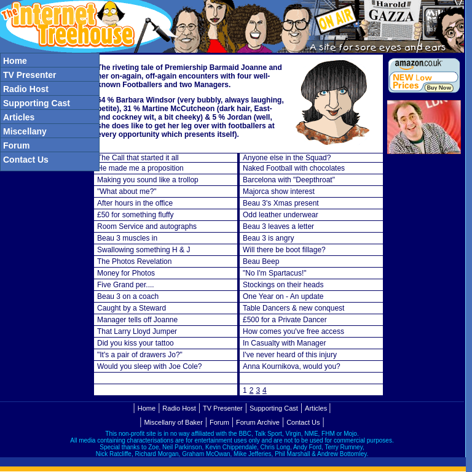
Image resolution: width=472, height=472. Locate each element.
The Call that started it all (138, 157)
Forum (219, 422)
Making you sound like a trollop (148, 180)
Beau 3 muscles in (127, 238)
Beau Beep (261, 261)
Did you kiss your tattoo (135, 343)
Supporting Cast (274, 408)
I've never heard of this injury (290, 354)
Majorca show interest (279, 191)
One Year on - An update (283, 296)
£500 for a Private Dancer (285, 319)
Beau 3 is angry (268, 238)
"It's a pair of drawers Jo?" (140, 354)
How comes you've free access (293, 331)
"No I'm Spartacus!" (275, 273)
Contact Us (303, 422)
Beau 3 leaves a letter (278, 226)
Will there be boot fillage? (284, 250)
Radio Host (178, 408)
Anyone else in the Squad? (287, 157)
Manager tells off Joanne (137, 319)
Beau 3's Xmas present (281, 203)
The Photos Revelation (134, 261)
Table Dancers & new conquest (293, 308)
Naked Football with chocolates (294, 168)
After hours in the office (135, 203)
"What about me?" (127, 191)
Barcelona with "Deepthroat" (289, 180)
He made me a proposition (140, 168)
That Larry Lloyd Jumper (137, 331)
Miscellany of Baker (173, 422)
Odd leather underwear (280, 215)
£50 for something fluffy (135, 215)
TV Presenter (223, 408)
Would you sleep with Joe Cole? (149, 366)
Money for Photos (126, 273)
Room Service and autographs (147, 226)
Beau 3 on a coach (128, 296)
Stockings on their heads (283, 284)
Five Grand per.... (125, 284)
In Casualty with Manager (284, 343)
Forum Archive (258, 422)
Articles (316, 408)
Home (146, 408)
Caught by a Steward (131, 308)
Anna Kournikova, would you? (291, 366)
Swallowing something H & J (143, 250)
